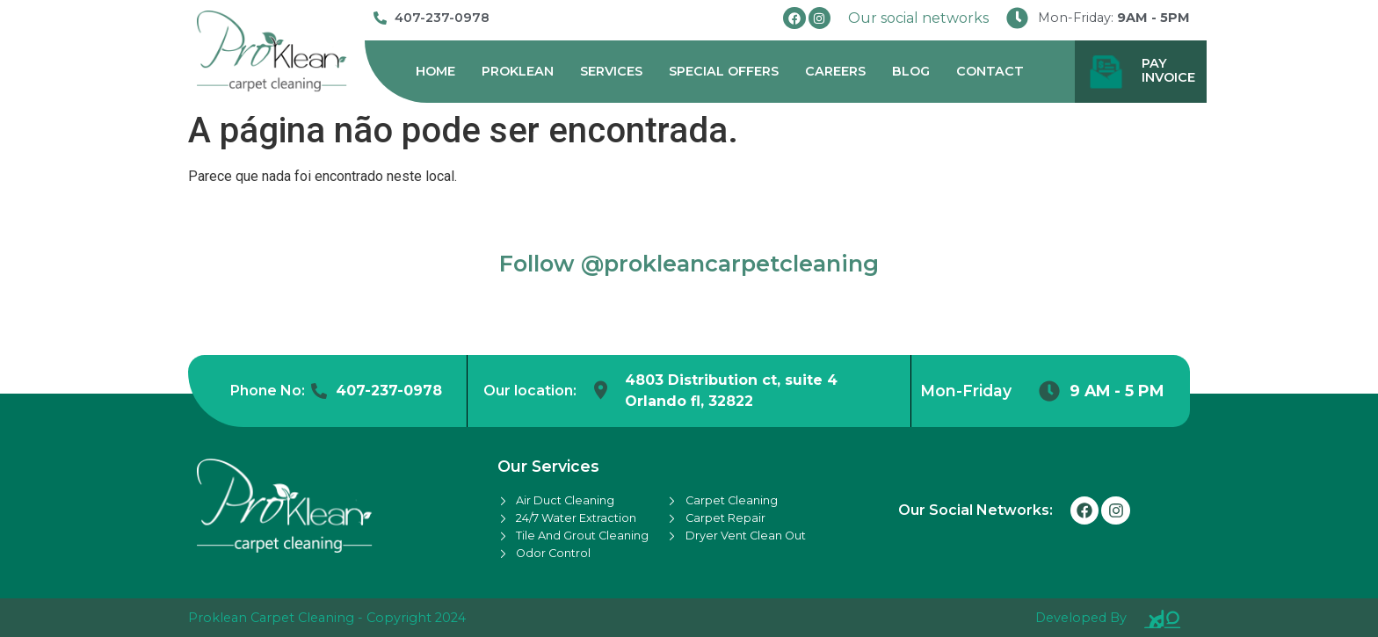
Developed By (1081, 618)
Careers (835, 71)
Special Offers (724, 71)
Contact (990, 71)
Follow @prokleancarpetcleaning (689, 263)
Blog (911, 71)
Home (435, 71)
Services (611, 71)
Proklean (518, 71)
